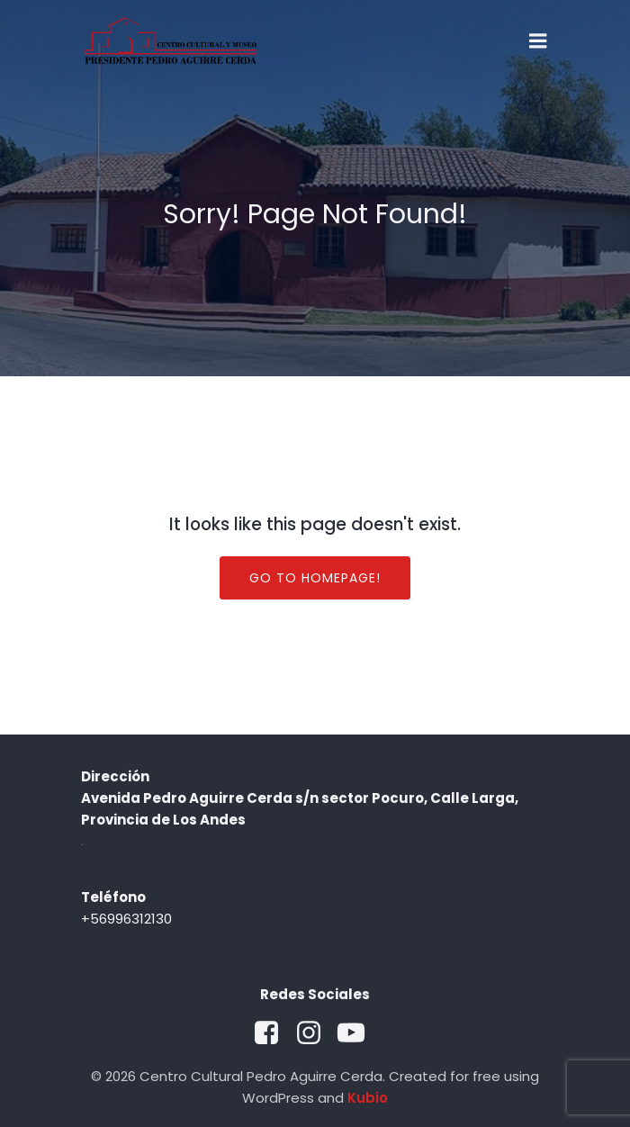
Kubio (367, 1097)
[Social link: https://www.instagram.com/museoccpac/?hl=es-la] (315, 1033)
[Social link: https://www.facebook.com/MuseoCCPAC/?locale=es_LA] (273, 1033)
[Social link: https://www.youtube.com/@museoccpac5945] (358, 1033)
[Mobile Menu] (538, 41)
